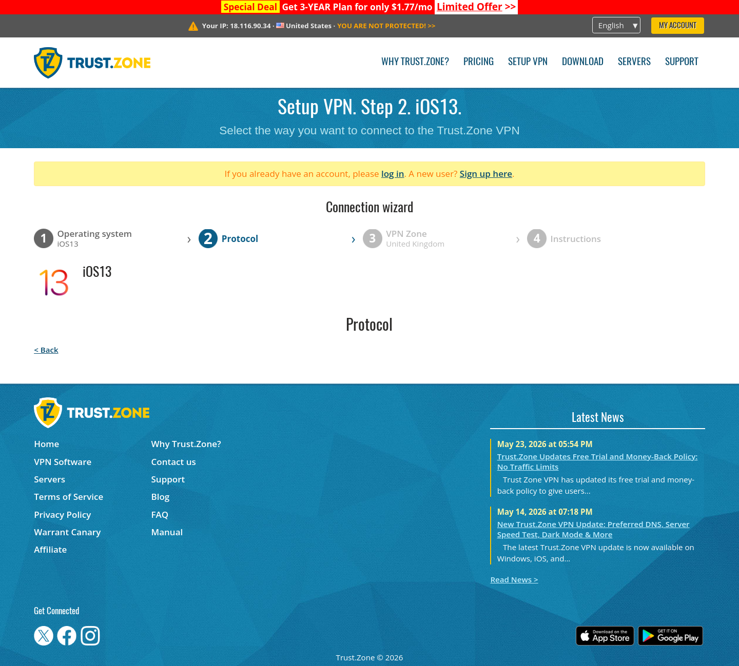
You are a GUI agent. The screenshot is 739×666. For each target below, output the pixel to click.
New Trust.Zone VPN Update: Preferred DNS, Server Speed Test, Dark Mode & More (593, 529)
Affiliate (50, 549)
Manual (167, 532)
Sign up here (486, 173)
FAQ (160, 514)
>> (476, 6)
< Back (46, 350)
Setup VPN (528, 62)
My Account (677, 26)
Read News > (514, 579)
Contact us (173, 462)
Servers (634, 62)
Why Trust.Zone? (415, 62)
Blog (160, 496)
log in (392, 173)
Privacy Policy (62, 514)
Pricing (478, 62)
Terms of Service (68, 496)
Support (681, 62)
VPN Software (62, 462)
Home (46, 444)
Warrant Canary (67, 532)
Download (583, 62)
